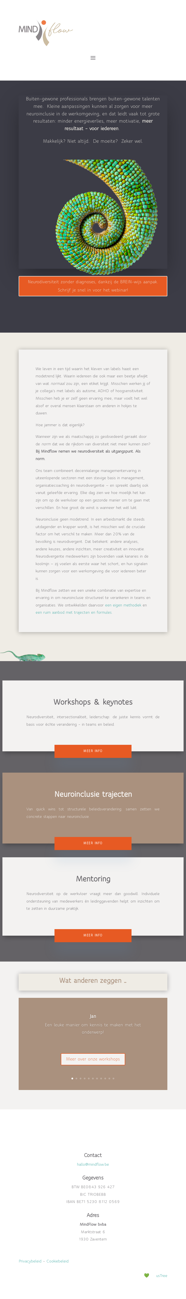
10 (109, 1078)
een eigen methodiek (123, 605)
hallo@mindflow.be (93, 1164)
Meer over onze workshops (93, 1064)
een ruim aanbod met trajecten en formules (74, 612)
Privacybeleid (30, 1261)
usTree (161, 1276)
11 (113, 1078)
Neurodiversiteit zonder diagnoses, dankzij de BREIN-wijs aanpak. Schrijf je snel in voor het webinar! (93, 286)
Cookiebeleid (57, 1261)
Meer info (93, 751)
